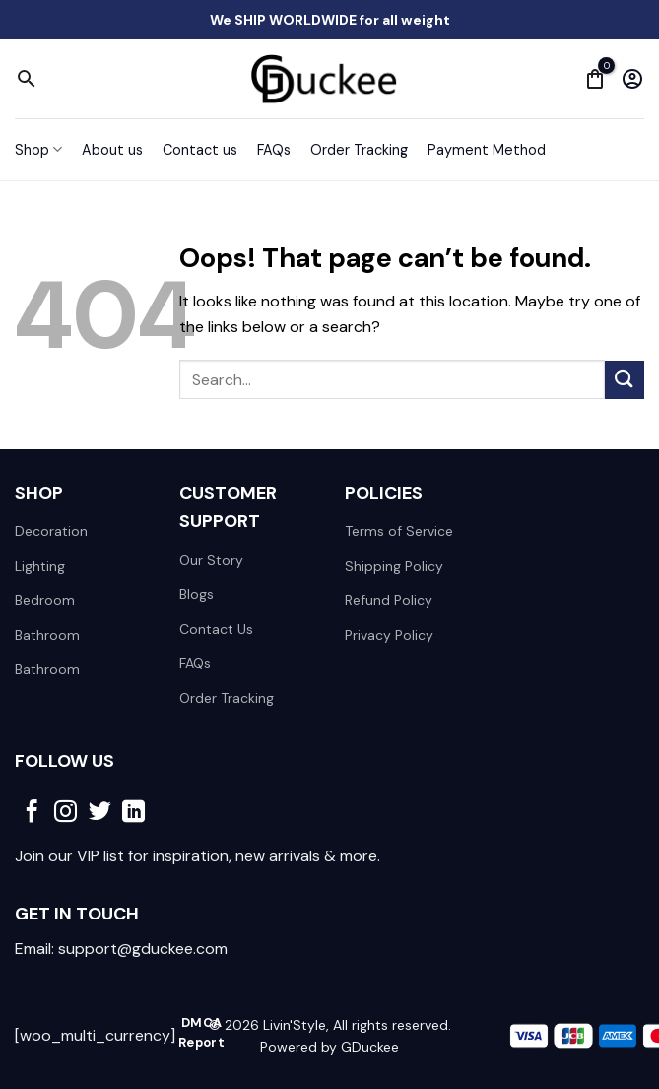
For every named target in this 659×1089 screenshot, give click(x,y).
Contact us (200, 150)
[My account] (632, 79)
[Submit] (624, 380)
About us (112, 150)
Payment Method (487, 150)
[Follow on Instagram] (65, 813)
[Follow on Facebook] (32, 813)
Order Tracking (359, 150)
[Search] (26, 79)
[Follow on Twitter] (100, 813)
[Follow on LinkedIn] (133, 813)
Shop (38, 149)
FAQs (274, 150)
